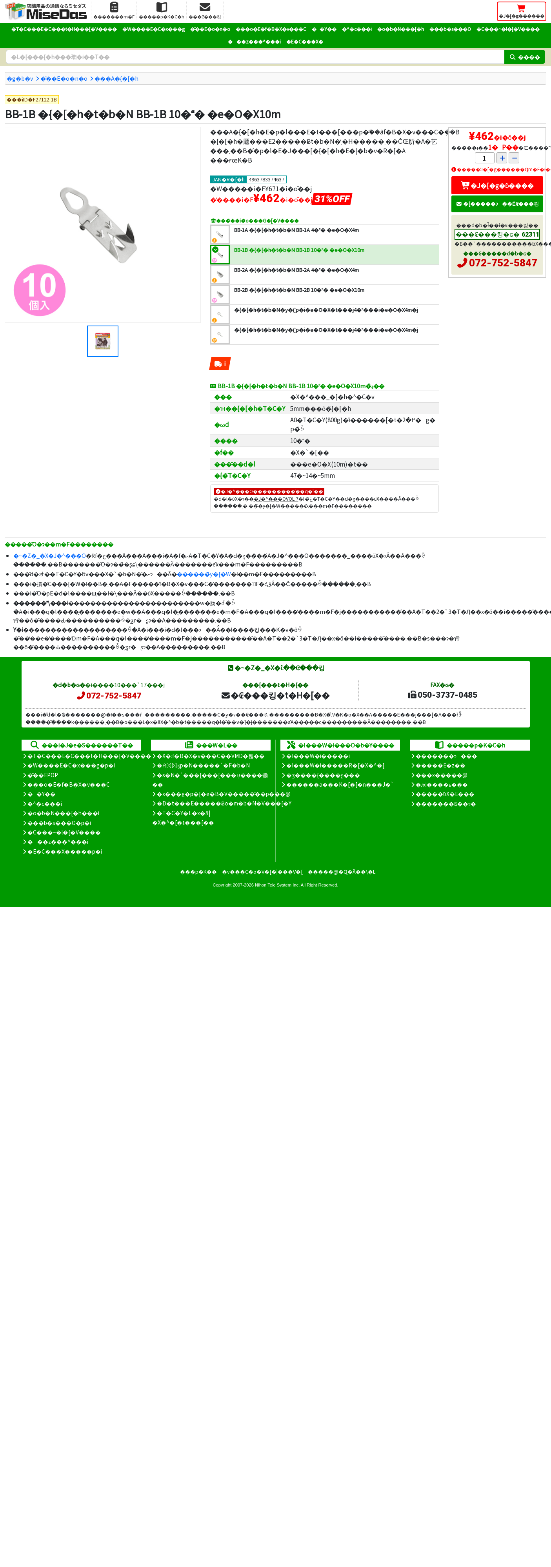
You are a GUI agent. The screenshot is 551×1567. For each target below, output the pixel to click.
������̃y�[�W (204, 574)
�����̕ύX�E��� (445, 794)
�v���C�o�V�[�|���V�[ (262, 871)
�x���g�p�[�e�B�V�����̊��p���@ (224, 794)
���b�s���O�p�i (59, 823)
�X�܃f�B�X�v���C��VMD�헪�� (211, 756)
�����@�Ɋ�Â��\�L (341, 871)
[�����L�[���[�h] (255, 57)
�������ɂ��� (446, 756)
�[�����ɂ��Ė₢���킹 (497, 203)
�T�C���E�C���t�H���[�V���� (64, 28)
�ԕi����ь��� (442, 784)
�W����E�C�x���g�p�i (71, 765)
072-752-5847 (503, 263)
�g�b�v (20, 78)
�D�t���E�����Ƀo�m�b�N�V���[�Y (224, 803)
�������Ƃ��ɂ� (446, 803)
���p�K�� (198, 871)
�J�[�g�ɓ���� (497, 185)
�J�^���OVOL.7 (276, 498)
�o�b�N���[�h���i (63, 813)
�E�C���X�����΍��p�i (64, 851)
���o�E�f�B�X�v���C (271, 28)
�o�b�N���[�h (400, 28)
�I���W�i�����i (318, 756)
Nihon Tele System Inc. (277, 885)
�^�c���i (357, 28)
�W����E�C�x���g (153, 28)
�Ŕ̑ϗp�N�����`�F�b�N (203, 765)
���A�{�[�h (116, 78)
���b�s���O (450, 28)
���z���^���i (254, 41)
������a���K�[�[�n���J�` (340, 784)
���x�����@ (441, 775)
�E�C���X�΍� (304, 41)
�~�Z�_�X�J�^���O (49, 555)
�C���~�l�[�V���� (508, 28)
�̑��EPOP (42, 775)
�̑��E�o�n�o (210, 28)
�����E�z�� (441, 765)
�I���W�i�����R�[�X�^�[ (335, 765)
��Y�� (324, 28)
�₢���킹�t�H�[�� (275, 695)
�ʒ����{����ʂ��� (323, 775)
